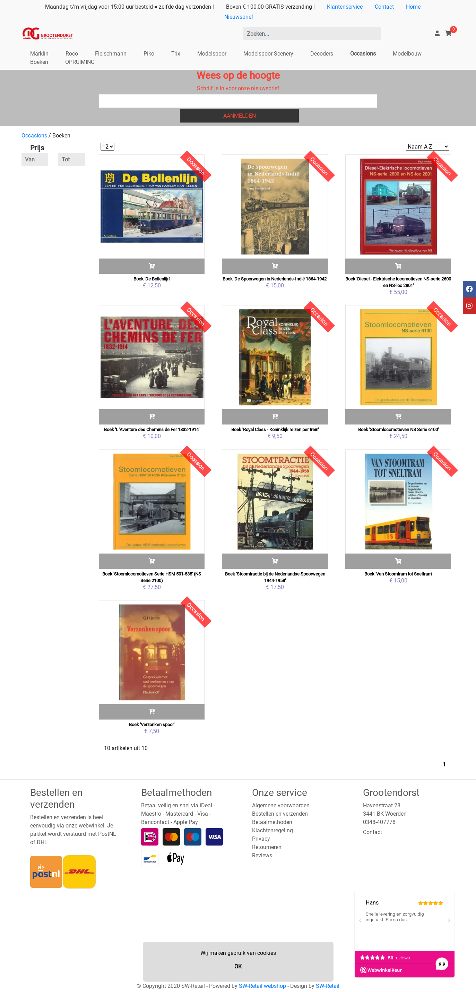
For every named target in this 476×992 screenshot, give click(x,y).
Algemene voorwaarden (281, 805)
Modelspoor (211, 53)
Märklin (39, 53)
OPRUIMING (80, 62)
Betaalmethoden (272, 822)
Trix (175, 53)
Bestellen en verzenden (280, 813)
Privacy (261, 838)
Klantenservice (345, 6)
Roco (72, 53)
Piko (149, 53)
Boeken (39, 62)
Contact (384, 6)
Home (413, 6)
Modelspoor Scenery (268, 53)
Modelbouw (407, 53)
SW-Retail (327, 986)
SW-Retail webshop (262, 986)
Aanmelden (239, 115)
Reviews (262, 855)
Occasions (363, 53)
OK (238, 966)
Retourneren (267, 847)
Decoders (321, 53)
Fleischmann (111, 53)
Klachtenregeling (272, 830)
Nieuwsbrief (238, 17)
